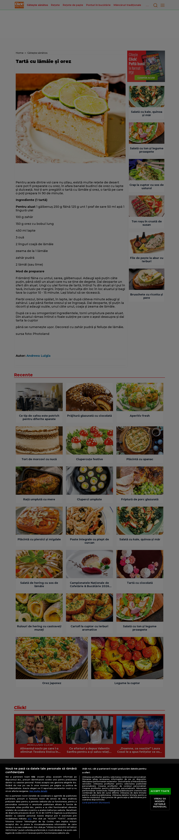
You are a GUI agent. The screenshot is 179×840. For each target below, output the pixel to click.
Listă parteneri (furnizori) (96, 803)
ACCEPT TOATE (160, 791)
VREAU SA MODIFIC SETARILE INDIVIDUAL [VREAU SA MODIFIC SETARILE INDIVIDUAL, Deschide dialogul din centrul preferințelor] (160, 802)
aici (29, 818)
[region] (89, 802)
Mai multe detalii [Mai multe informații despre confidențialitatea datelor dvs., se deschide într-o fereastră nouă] (38, 791)
